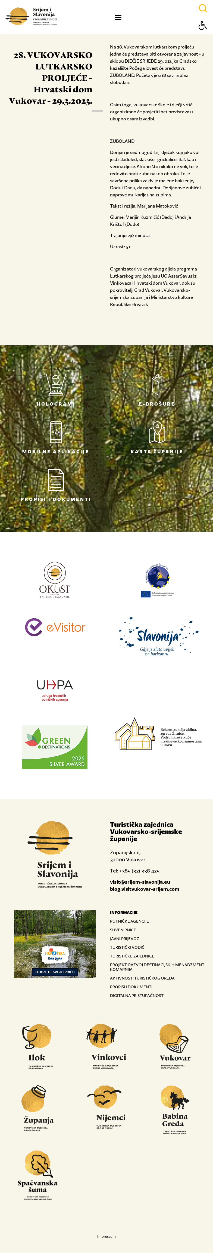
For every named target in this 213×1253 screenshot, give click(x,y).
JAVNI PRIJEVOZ (124, 938)
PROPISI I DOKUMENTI (131, 986)
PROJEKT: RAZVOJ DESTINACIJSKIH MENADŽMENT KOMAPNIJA (157, 967)
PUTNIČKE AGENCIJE (129, 921)
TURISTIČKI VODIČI (128, 947)
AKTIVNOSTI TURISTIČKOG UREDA (142, 978)
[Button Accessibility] (203, 35)
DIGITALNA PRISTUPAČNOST (137, 995)
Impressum (106, 1236)
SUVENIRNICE (123, 929)
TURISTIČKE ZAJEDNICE (132, 956)
